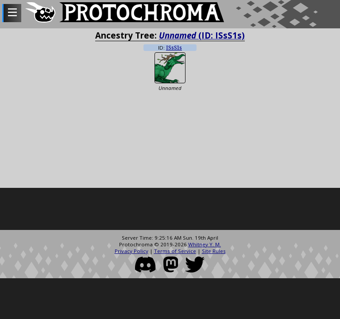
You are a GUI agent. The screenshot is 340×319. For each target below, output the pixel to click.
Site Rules (214, 251)
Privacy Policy (131, 251)
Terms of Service (175, 251)
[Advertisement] (170, 210)
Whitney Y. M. (204, 244)
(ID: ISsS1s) (202, 35)
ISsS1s (174, 48)
